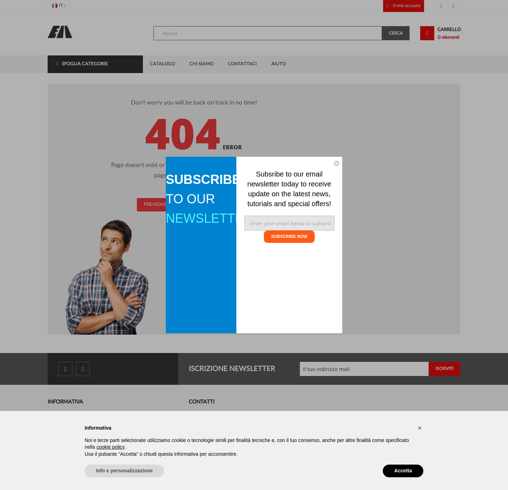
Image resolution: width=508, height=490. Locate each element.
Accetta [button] (403, 470)
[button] (419, 428)
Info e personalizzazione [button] (124, 470)
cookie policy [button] (110, 447)
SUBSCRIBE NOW (289, 236)
